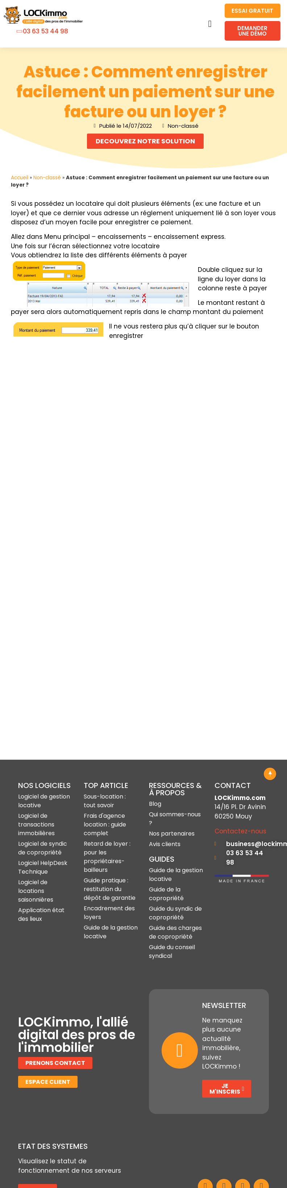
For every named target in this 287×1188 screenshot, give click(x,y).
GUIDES (161, 808)
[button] (210, 24)
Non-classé (47, 177)
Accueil (19, 177)
